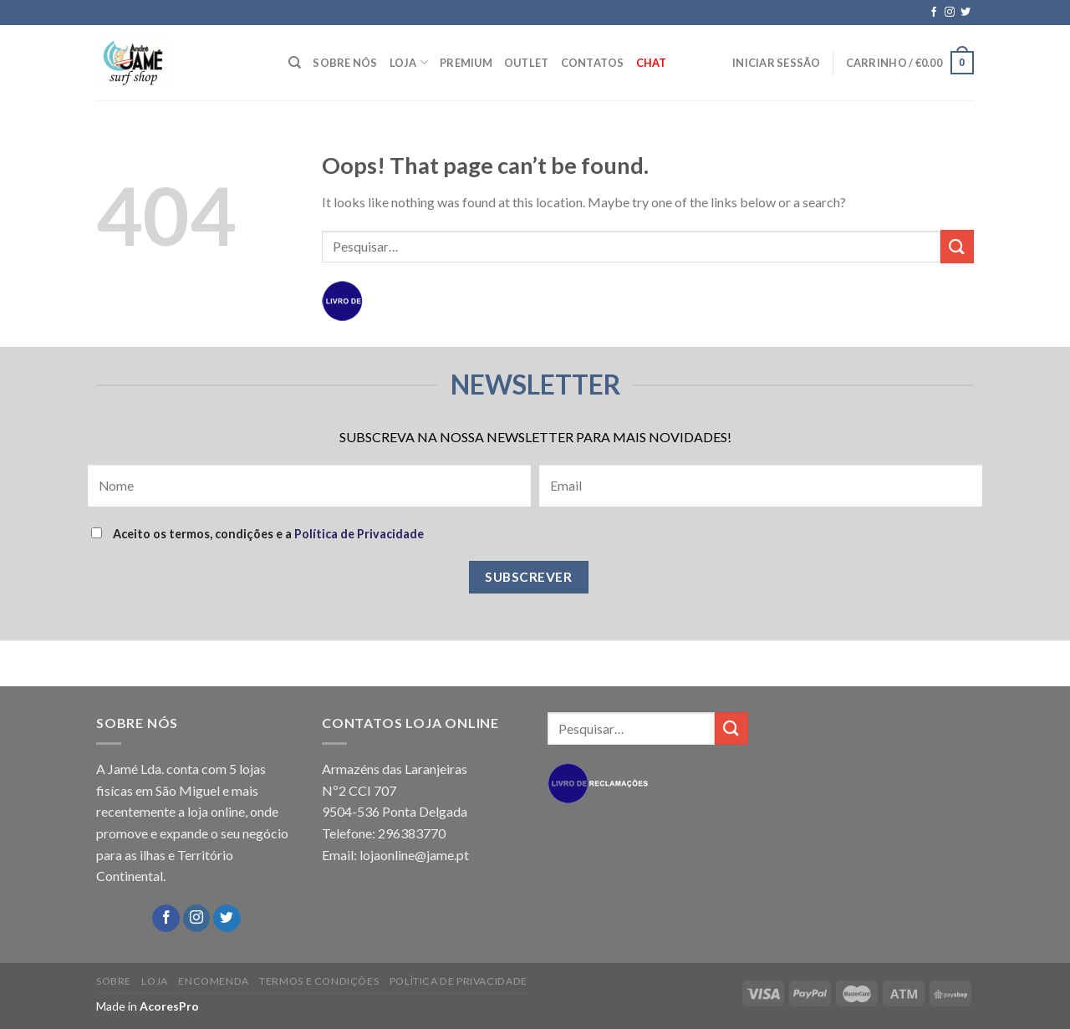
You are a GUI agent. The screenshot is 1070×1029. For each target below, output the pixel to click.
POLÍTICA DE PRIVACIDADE (458, 981)
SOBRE (113, 981)
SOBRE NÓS (345, 62)
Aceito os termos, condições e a (257, 534)
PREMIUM (466, 62)
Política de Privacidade (359, 534)
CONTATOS (592, 62)
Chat (651, 62)
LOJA (409, 62)
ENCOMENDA (213, 981)
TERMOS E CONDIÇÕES (319, 981)
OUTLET (526, 62)
